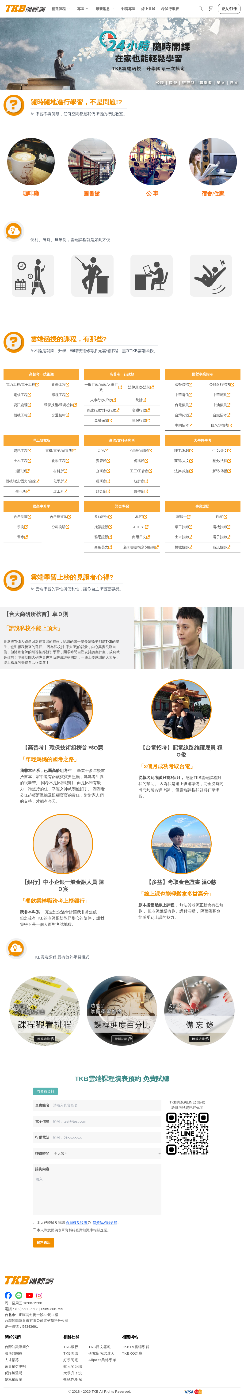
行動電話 (42, 1137)
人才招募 (12, 1360)
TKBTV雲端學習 (135, 1347)
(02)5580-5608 (26, 1309)
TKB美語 (70, 1353)
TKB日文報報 (99, 1347)
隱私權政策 (13, 1379)
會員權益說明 (77, 1223)
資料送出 (44, 1242)
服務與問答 (13, 1353)
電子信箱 (42, 1121)
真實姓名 (42, 1105)
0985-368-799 (52, 1309)
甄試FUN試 (73, 1379)
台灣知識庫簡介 (17, 1347)
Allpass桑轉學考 (102, 1360)
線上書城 (148, 9)
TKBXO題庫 (132, 1353)
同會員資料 (45, 1091)
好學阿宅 (70, 1360)
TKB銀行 (70, 1347)
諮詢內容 (42, 1169)
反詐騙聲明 (13, 1373)
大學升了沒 (72, 1373)
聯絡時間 (42, 1153)
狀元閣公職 (72, 1366)
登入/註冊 (229, 9)
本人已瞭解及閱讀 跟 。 (77, 1223)
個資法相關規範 (105, 1223)
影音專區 (128, 9)
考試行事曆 (170, 9)
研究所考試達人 (101, 1353)
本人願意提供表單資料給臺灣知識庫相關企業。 (72, 1230)
